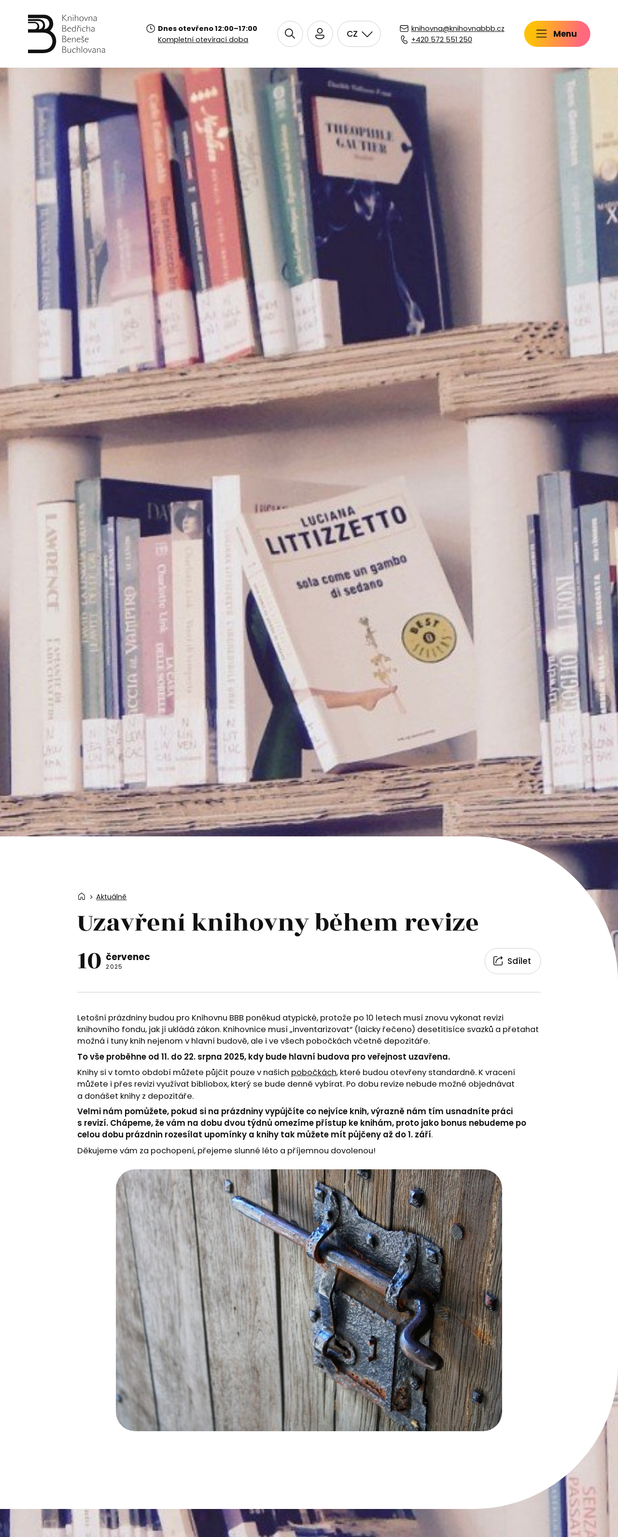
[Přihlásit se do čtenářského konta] (443, 34)
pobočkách (314, 1072)
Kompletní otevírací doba (203, 39)
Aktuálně (111, 896)
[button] (413, 34)
